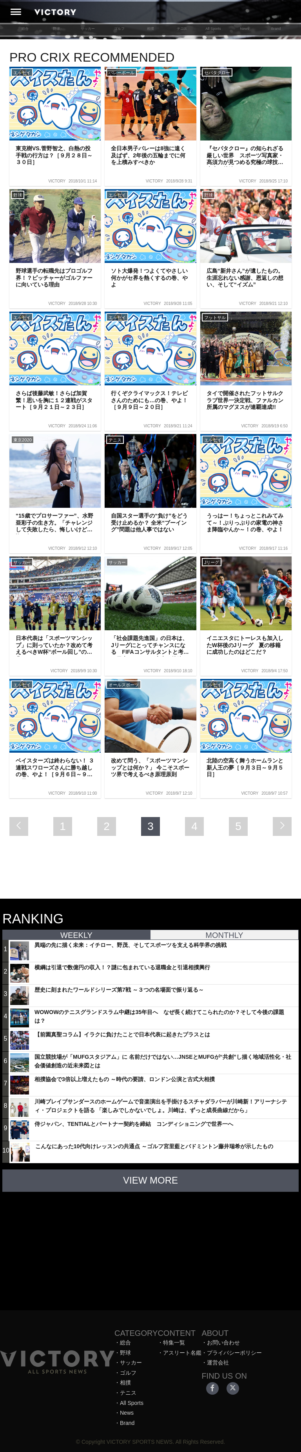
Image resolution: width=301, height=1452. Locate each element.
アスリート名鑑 (182, 1353)
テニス (182, 29)
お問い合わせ (223, 1342)
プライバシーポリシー (234, 1353)
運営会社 (218, 1362)
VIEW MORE (150, 1180)
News (244, 29)
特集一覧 (174, 1342)
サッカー (88, 29)
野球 (56, 29)
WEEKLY (76, 935)
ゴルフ (119, 29)
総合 (25, 29)
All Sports (213, 29)
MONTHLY (224, 935)
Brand (276, 29)
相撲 (150, 29)
